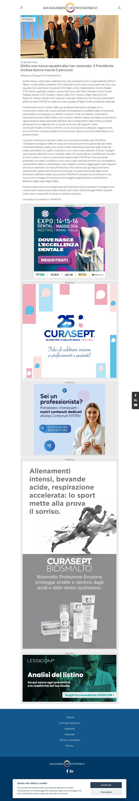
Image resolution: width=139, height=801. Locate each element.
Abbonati (69, 734)
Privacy (69, 745)
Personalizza (106, 792)
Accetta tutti (106, 785)
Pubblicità (69, 728)
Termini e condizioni (69, 740)
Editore (70, 717)
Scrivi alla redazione (69, 723)
